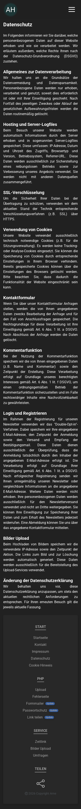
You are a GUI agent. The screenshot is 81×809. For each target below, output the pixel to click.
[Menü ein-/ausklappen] (72, 9)
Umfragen (40, 755)
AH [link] (10, 10)
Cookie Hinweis (40, 665)
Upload (40, 690)
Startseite (40, 638)
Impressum (40, 651)
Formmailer (35, 703)
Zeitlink (40, 742)
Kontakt (40, 645)
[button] (40, 783)
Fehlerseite (40, 697)
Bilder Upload (40, 748)
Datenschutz (40, 658)
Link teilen (35, 717)
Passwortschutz (35, 710)
